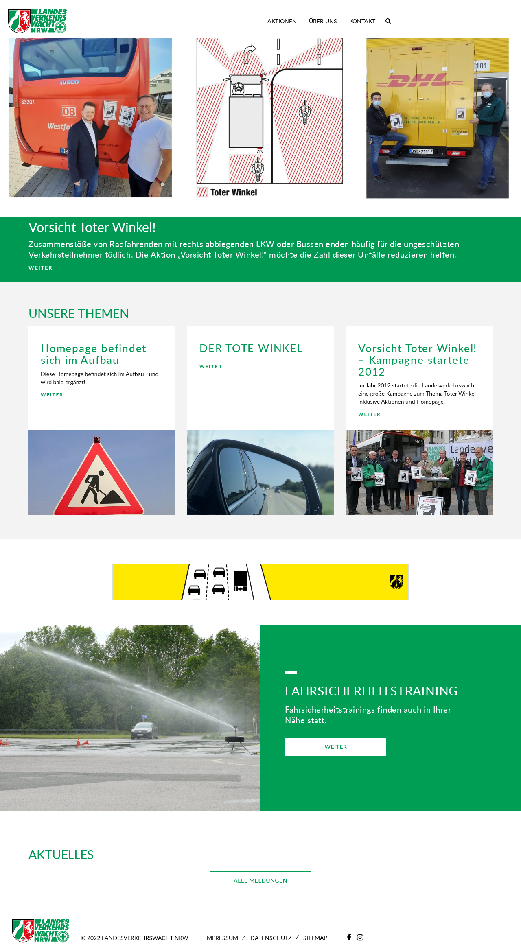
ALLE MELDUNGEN (260, 880)
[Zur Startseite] (37, 21)
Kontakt (362, 21)
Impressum (221, 938)
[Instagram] (360, 937)
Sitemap (315, 938)
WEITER (40, 268)
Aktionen (282, 21)
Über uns (323, 21)
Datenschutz (270, 938)
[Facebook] (349, 937)
